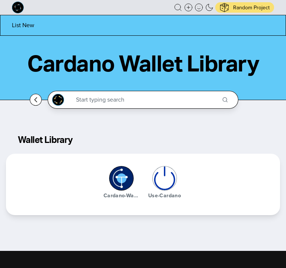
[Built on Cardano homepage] (18, 7)
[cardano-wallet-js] (121, 178)
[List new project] (23, 25)
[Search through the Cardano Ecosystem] (146, 99)
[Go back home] (36, 100)
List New (23, 25)
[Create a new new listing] (188, 7)
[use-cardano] (165, 178)
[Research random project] (245, 7)
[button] (178, 7)
